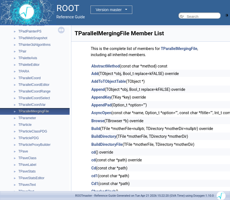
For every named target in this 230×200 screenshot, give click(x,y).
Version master (109, 10)
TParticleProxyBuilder (34, 145)
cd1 (94, 176)
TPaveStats (27, 171)
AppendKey (101, 97)
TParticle (24, 125)
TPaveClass (27, 158)
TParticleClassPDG (32, 131)
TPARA (23, 71)
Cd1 (94, 183)
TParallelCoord (29, 78)
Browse (97, 121)
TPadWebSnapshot (32, 38)
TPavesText (27, 185)
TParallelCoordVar (32, 105)
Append (98, 89)
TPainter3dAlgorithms (34, 45)
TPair (22, 51)
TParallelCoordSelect (34, 98)
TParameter (27, 118)
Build (95, 128)
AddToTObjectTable (108, 81)
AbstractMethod (105, 66)
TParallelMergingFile (33, 111)
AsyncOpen (101, 113)
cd (93, 152)
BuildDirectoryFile (107, 144)
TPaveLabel (27, 165)
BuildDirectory (103, 136)
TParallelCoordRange (34, 91)
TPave (23, 151)
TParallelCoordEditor (33, 85)
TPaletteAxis (27, 58)
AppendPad (101, 105)
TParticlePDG (28, 138)
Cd (93, 168)
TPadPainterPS (29, 31)
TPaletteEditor (29, 65)
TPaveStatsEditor (31, 178)
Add (94, 73)
